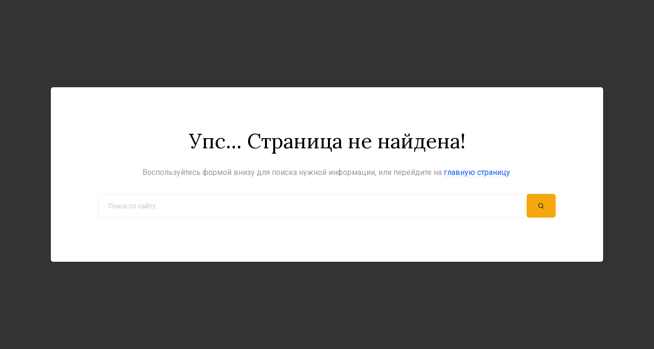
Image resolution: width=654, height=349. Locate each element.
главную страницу (477, 172)
